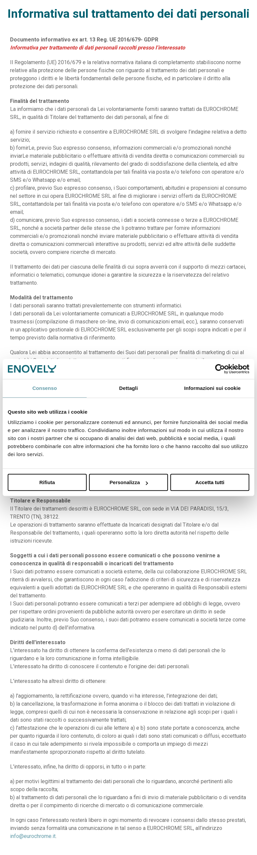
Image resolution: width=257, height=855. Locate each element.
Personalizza (128, 482)
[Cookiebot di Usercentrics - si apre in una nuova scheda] (220, 369)
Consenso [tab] (44, 388)
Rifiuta (47, 482)
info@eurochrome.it (33, 836)
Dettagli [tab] (128, 388)
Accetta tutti (210, 482)
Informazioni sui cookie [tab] (212, 388)
